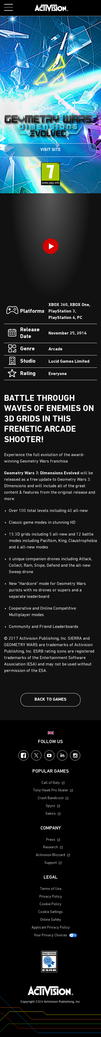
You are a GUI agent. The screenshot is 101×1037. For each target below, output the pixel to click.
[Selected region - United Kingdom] (50, 733)
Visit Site (50, 150)
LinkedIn (62, 755)
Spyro (50, 806)
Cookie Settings (50, 912)
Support (50, 863)
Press (50, 840)
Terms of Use (50, 889)
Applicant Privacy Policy (51, 928)
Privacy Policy (50, 897)
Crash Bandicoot (51, 798)
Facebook (23, 755)
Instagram (75, 755)
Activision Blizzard (50, 855)
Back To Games (50, 699)
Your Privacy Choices (50, 935)
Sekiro (51, 814)
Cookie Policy (50, 904)
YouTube (49, 755)
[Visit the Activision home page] (51, 8)
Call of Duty (50, 783)
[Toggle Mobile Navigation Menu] (8, 7)
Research (50, 847)
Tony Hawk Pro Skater (50, 790)
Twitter (36, 755)
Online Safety (50, 920)
